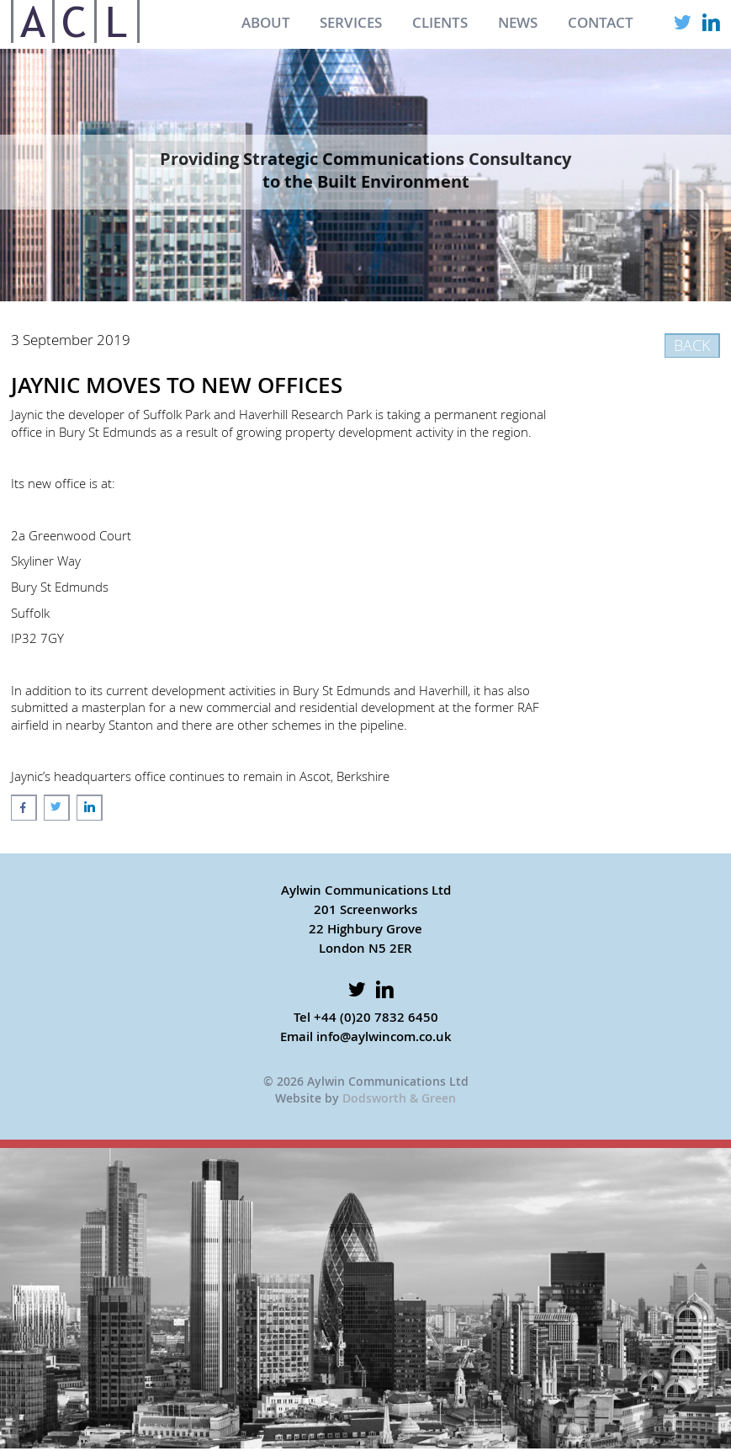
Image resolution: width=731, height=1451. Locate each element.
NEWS (518, 22)
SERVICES (351, 22)
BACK (692, 345)
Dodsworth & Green (399, 1098)
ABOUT (265, 22)
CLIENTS (440, 22)
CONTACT (600, 22)
